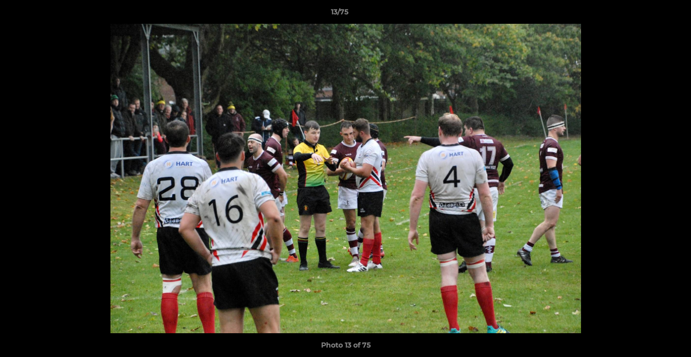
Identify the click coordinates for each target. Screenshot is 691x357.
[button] (649, 14)
